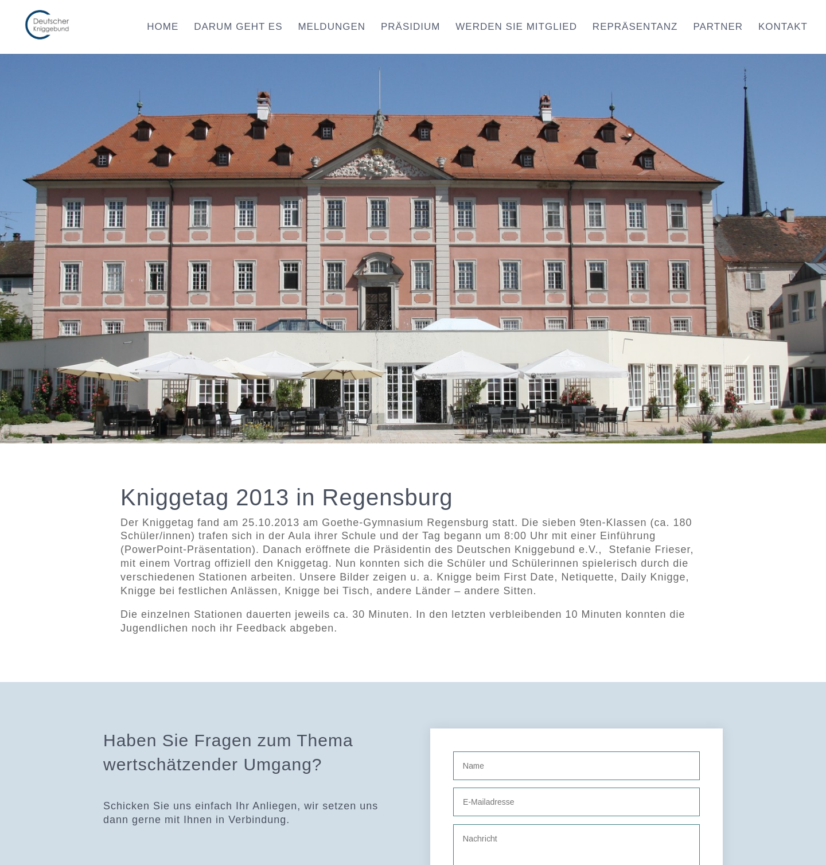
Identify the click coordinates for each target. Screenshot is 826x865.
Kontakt (783, 27)
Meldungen (331, 27)
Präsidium (410, 27)
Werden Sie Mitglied (516, 27)
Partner (718, 27)
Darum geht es (238, 27)
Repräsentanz (635, 27)
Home (162, 27)
